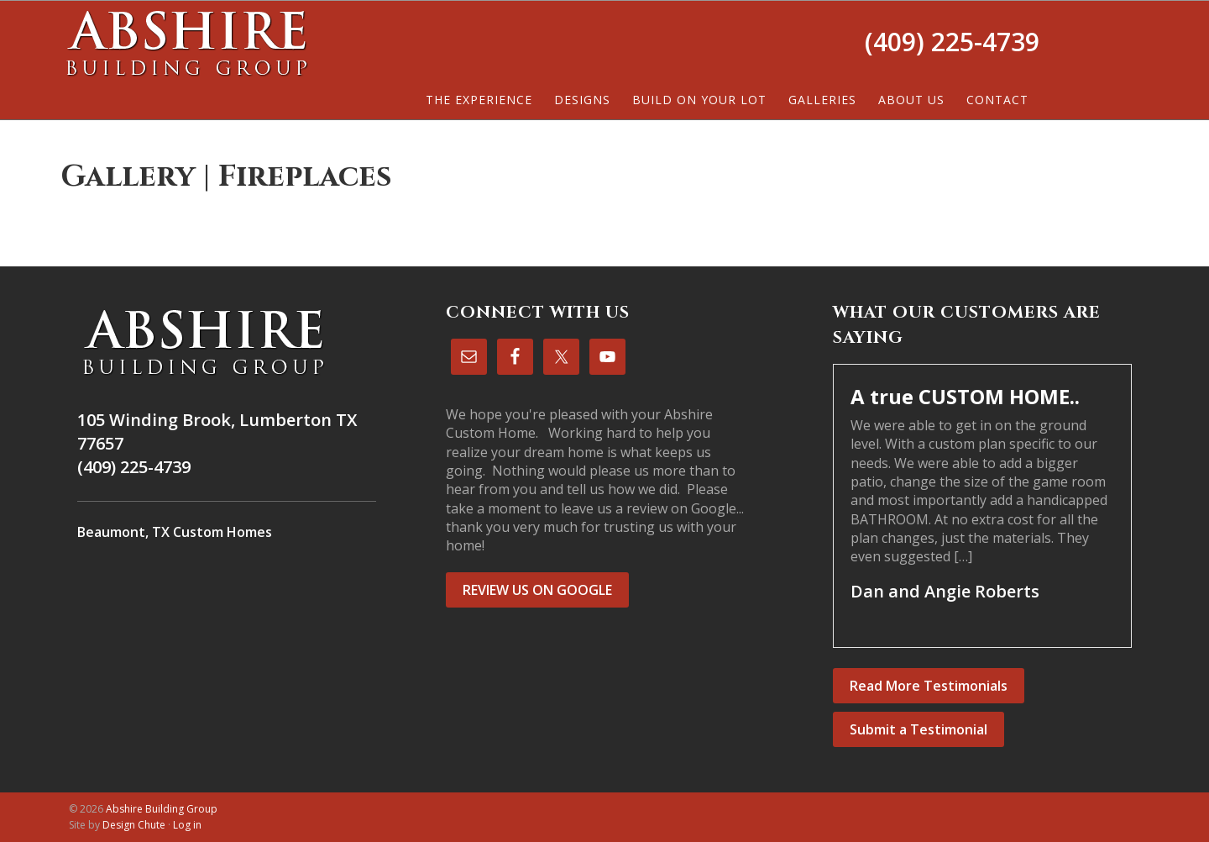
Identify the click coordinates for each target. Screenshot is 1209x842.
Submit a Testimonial (918, 729)
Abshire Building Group (186, 43)
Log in (187, 825)
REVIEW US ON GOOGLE (537, 590)
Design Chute (133, 825)
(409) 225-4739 (952, 41)
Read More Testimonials (929, 685)
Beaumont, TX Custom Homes (174, 532)
